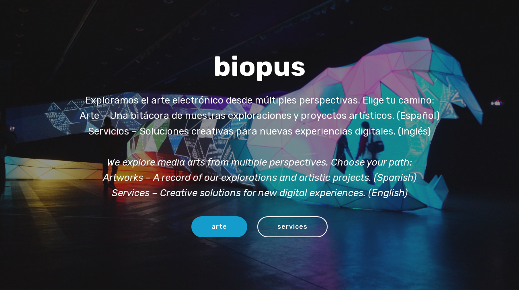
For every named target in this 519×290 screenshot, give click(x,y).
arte (219, 226)
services (292, 226)
